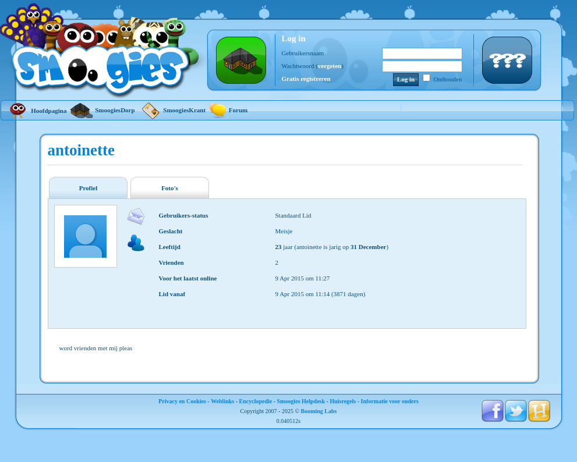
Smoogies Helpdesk (301, 401)
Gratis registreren (306, 78)
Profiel (88, 187)
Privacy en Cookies (182, 401)
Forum (228, 109)
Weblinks (222, 401)
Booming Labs (319, 411)
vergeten (329, 65)
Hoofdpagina (36, 110)
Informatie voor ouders (390, 401)
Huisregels (343, 401)
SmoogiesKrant (172, 109)
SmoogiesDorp (102, 109)
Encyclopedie (255, 401)
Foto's (169, 187)
